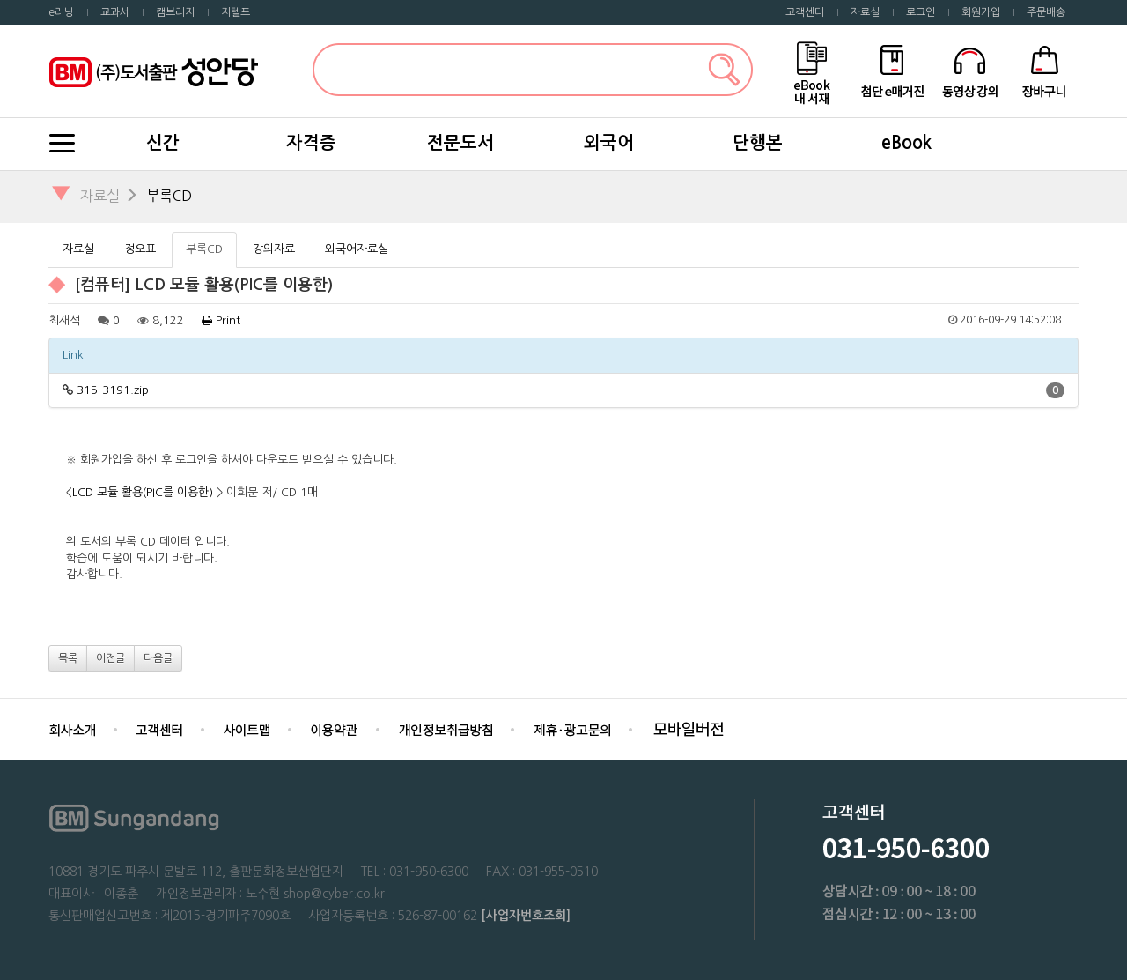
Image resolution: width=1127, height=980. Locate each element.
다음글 (158, 658)
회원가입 (980, 12)
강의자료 (274, 249)
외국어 (609, 143)
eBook (906, 143)
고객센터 (804, 12)
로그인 (920, 12)
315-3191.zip (113, 390)
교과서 (114, 12)
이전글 (110, 658)
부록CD (169, 196)
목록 (67, 658)
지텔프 (235, 12)
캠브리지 (175, 12)
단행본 (758, 143)
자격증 (311, 143)
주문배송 (1046, 12)
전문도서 (460, 143)
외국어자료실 (356, 249)
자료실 (865, 12)
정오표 (140, 249)
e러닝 (61, 12)
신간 (163, 143)
